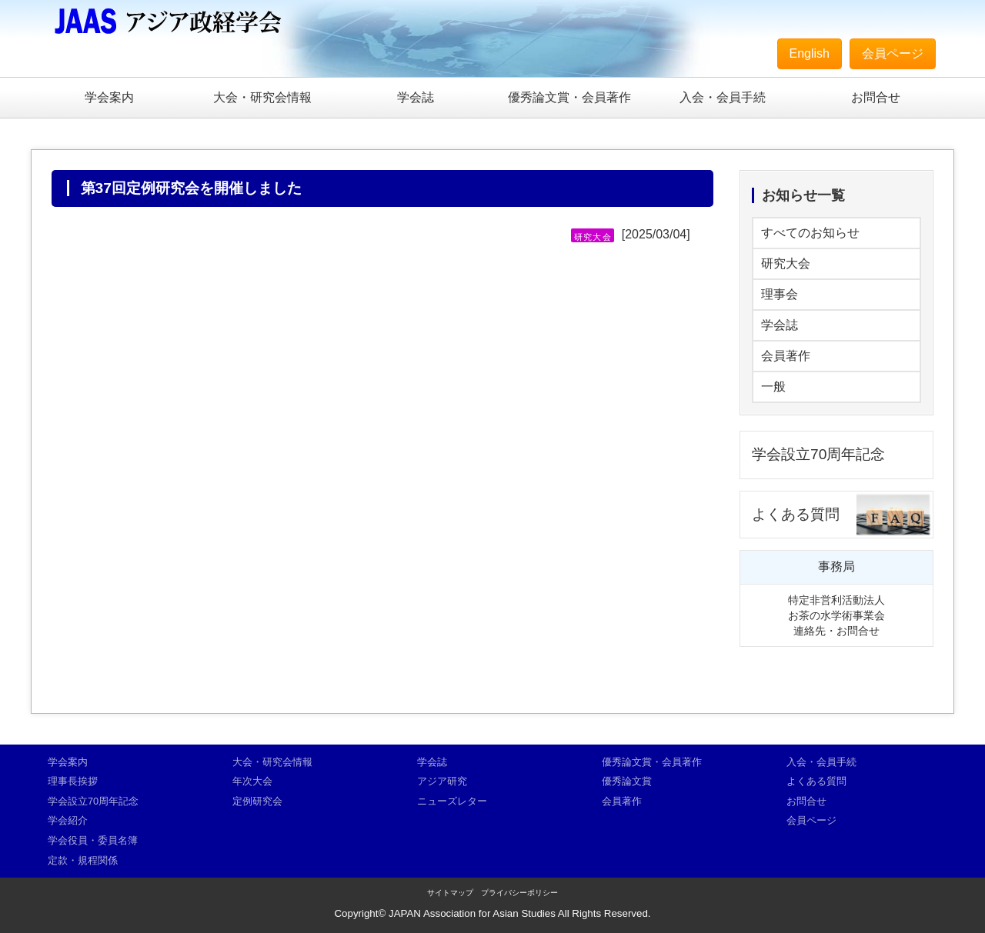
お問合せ (875, 97)
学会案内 (109, 97)
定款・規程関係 (83, 860)
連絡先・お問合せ (836, 631)
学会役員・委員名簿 (93, 840)
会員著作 (785, 355)
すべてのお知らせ (810, 232)
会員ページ (892, 53)
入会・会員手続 (722, 97)
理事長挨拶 (73, 781)
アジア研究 (442, 781)
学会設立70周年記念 (818, 454)
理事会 (779, 294)
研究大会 (785, 263)
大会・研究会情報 (262, 97)
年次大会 (252, 781)
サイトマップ (450, 892)
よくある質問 (796, 514)
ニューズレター (452, 801)
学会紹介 (68, 820)
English (810, 53)
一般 (773, 386)
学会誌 (415, 97)
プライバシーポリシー (519, 892)
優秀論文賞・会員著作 (569, 97)
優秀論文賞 (627, 781)
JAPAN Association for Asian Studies (472, 913)
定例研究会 (257, 801)
